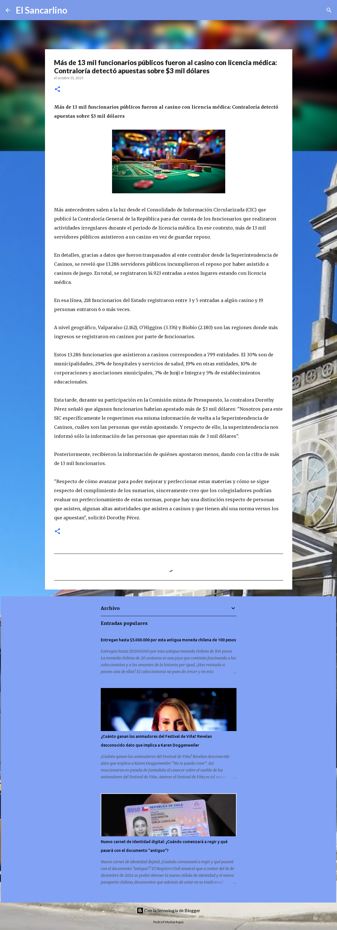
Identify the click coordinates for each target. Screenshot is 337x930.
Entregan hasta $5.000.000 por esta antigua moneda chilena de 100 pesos (168, 640)
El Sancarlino (41, 10)
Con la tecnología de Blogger (168, 910)
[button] (57, 89)
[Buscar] (75, 10)
